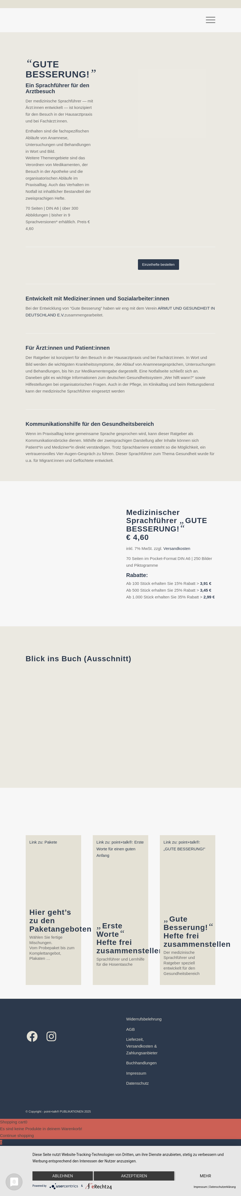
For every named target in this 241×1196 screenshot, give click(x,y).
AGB (130, 1029)
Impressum (136, 1073)
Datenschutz (137, 1083)
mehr (205, 1176)
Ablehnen (62, 1176)
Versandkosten (176, 548)
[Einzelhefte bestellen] (158, 264)
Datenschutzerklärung (222, 1186)
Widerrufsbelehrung (144, 1019)
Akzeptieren (134, 1176)
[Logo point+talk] (26, 20)
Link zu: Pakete (43, 842)
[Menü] (207, 20)
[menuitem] (207, 20)
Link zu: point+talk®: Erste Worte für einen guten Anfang (120, 849)
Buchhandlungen (141, 1063)
